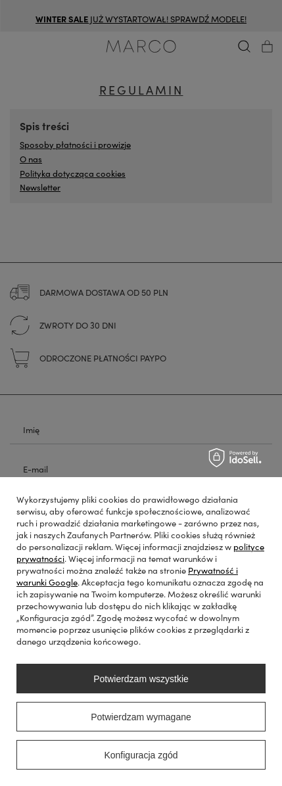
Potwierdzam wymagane (141, 717)
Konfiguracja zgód (140, 755)
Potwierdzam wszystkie (141, 679)
